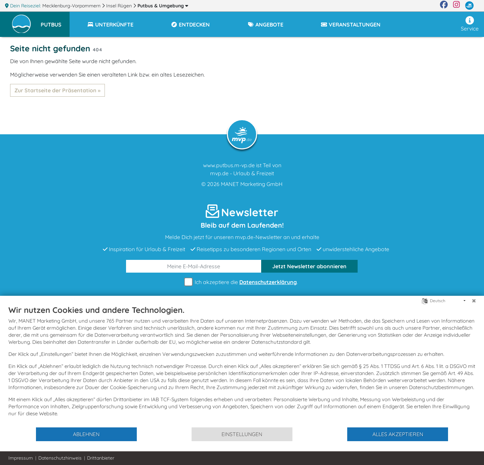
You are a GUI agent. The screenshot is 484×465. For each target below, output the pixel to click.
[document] (242, 366)
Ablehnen (86, 434)
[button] (55, 21)
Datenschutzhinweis (60, 458)
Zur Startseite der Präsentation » (57, 90)
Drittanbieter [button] (100, 458)
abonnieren (309, 266)
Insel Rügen (119, 6)
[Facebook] (444, 5)
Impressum (20, 458)
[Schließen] (474, 301)
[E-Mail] (193, 266)
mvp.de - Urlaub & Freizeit (242, 173)
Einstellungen (241, 434)
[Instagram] (456, 5)
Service (470, 24)
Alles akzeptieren (397, 434)
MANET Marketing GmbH (252, 184)
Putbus (162, 6)
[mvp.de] (469, 5)
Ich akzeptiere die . (242, 282)
